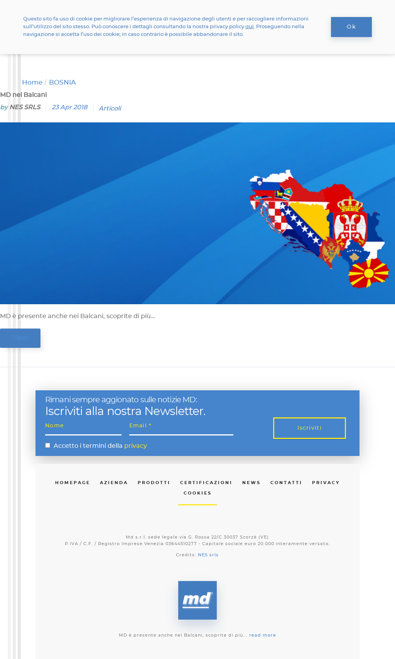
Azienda (114, 483)
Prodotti (154, 483)
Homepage (72, 483)
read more (262, 635)
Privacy (326, 483)
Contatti (286, 483)
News (251, 483)
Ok (351, 27)
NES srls (208, 555)
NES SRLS (24, 107)
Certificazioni (206, 483)
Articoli (110, 108)
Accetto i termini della (100, 446)
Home (32, 82)
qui (249, 26)
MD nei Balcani (23, 95)
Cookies (198, 493)
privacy (135, 446)
